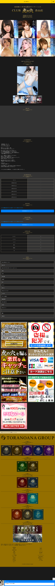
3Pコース (14, 556)
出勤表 (14, 548)
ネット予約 (41, 560)
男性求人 (40, 559)
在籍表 (41, 548)
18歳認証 (14, 547)
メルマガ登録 (14, 555)
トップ (41, 547)
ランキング (41, 551)
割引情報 (40, 552)
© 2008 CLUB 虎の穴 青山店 (27, 564)
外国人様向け (41, 556)
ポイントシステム (41, 555)
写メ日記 (14, 560)
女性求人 (14, 559)
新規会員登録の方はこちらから (27, 224)
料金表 (14, 552)
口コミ (14, 561)
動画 (14, 551)
